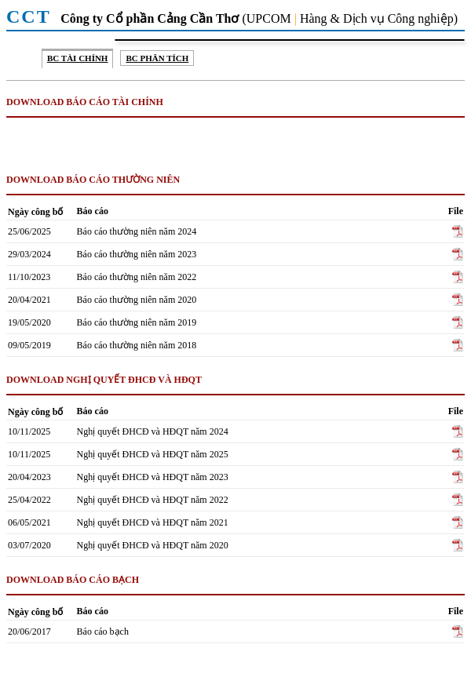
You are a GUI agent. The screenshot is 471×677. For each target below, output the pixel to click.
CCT (31, 16)
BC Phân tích (157, 58)
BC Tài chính (77, 58)
